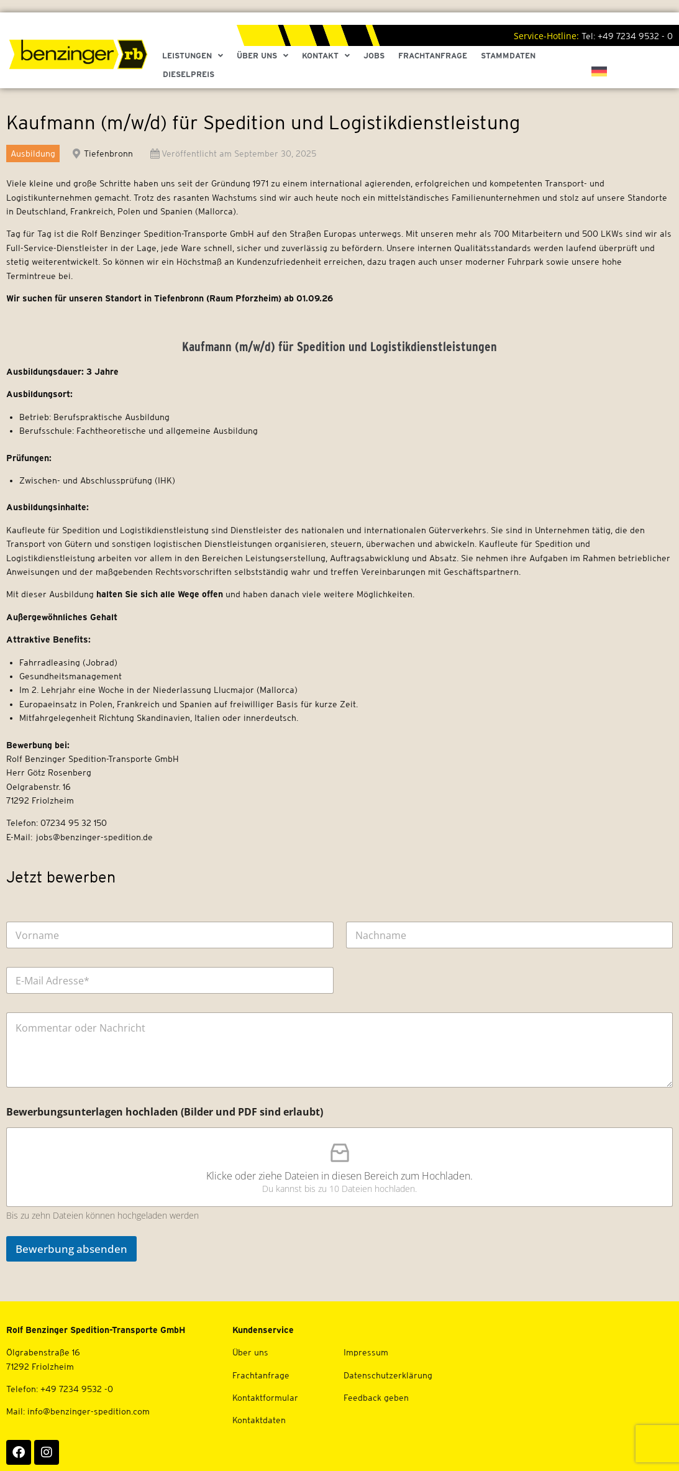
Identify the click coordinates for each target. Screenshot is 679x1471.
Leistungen (192, 56)
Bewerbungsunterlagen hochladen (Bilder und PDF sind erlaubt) (164, 1112)
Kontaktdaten (259, 1420)
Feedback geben (376, 1398)
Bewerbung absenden (71, 1249)
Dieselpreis (188, 74)
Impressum (366, 1352)
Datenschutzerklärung (388, 1375)
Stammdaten (508, 56)
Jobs (374, 56)
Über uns (250, 1352)
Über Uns (262, 56)
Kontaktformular (265, 1398)
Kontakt (326, 56)
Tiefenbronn (108, 153)
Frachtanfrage (432, 56)
